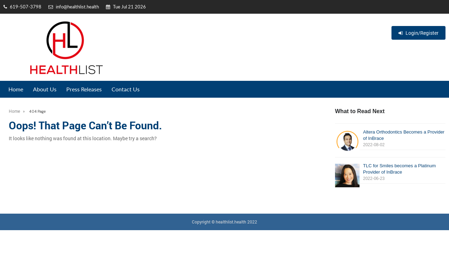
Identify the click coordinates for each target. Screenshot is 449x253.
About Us (44, 89)
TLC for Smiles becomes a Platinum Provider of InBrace (390, 172)
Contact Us (126, 89)
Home (15, 89)
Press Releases (84, 89)
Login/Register (418, 33)
